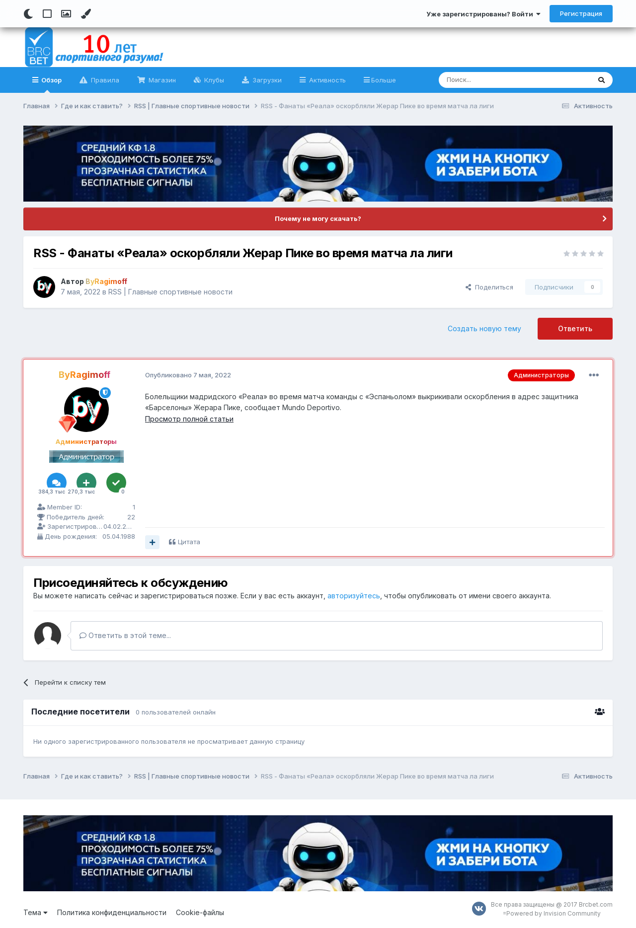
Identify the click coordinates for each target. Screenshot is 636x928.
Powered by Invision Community (553, 913)
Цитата (189, 542)
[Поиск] (492, 80)
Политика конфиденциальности (111, 912)
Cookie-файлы (200, 912)
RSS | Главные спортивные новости (170, 291)
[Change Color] (85, 13)
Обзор (51, 84)
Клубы (213, 80)
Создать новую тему (484, 328)
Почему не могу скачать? (318, 218)
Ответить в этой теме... (125, 635)
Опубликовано (188, 375)
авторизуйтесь (353, 595)
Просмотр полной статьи (189, 419)
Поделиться (489, 287)
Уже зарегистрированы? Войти (483, 14)
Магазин (161, 80)
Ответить (575, 328)
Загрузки (266, 80)
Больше (383, 80)
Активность (326, 80)
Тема (35, 912)
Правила (104, 80)
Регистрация (581, 13)
